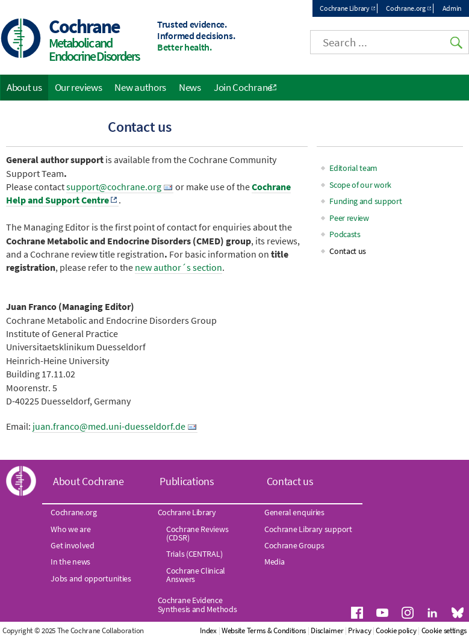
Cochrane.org (405, 8)
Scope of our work (360, 184)
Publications (187, 481)
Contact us (347, 251)
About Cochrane (88, 481)
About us (24, 87)
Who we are (70, 529)
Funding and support (365, 201)
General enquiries (294, 512)
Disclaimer (327, 630)
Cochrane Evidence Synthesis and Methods (197, 604)
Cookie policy (396, 630)
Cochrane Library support (308, 529)
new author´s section (178, 267)
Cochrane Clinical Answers (195, 574)
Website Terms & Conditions (264, 630)
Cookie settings (444, 630)
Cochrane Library (344, 8)
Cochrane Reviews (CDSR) (197, 533)
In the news (70, 561)
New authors (140, 87)
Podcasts (345, 234)
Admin (452, 8)
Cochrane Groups (294, 545)
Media (274, 561)
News (190, 87)
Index (208, 630)
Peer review (349, 217)
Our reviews (78, 87)
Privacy (359, 630)
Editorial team (353, 168)
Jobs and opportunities (91, 578)
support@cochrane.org (113, 187)
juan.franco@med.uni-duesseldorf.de (109, 426)
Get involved (72, 545)
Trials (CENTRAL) (194, 553)
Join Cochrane (243, 87)
